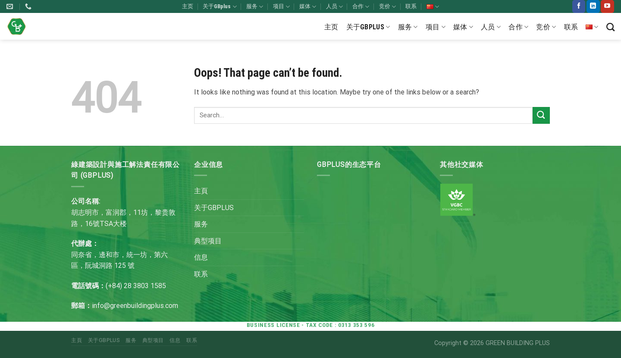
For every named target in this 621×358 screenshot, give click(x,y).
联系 (411, 6)
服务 (254, 7)
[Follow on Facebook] (578, 6)
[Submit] (541, 115)
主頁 (201, 191)
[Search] (610, 27)
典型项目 (208, 241)
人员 (334, 7)
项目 (281, 7)
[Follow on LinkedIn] (592, 6)
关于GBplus (219, 7)
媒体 (307, 7)
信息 (201, 257)
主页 (187, 6)
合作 (360, 7)
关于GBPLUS (214, 208)
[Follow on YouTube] (607, 6)
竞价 (387, 7)
